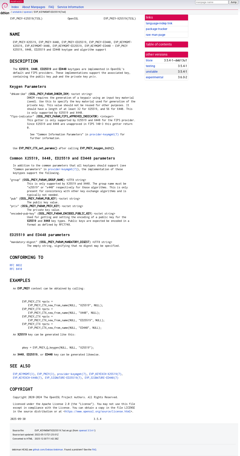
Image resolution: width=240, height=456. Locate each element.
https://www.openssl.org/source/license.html (97, 411)
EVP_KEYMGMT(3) (23, 374)
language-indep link (159, 23)
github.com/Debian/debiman (48, 449)
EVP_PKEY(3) (45, 374)
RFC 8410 (16, 268)
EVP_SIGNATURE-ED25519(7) (63, 377)
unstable (17, 12)
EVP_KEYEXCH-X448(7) (27, 377)
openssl (28, 12)
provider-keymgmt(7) (104, 134)
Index (15, 7)
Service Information (70, 7)
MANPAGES (17, 1)
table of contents (159, 44)
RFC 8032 (16, 265)
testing (150, 66)
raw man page (155, 35)
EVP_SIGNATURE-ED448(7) (101, 377)
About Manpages (33, 7)
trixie (149, 60)
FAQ (51, 7)
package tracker (156, 29)
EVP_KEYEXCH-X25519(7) (105, 374)
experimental (154, 77)
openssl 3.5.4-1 (87, 430)
